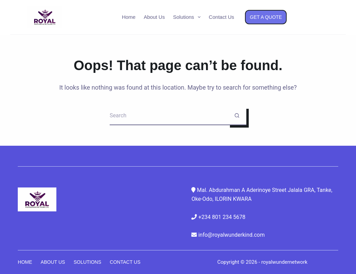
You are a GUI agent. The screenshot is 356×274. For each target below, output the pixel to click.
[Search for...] (169, 115)
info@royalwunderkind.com (231, 235)
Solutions (188, 17)
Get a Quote (266, 17)
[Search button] (237, 115)
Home (129, 17)
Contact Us (221, 17)
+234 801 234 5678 (221, 217)
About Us (154, 17)
